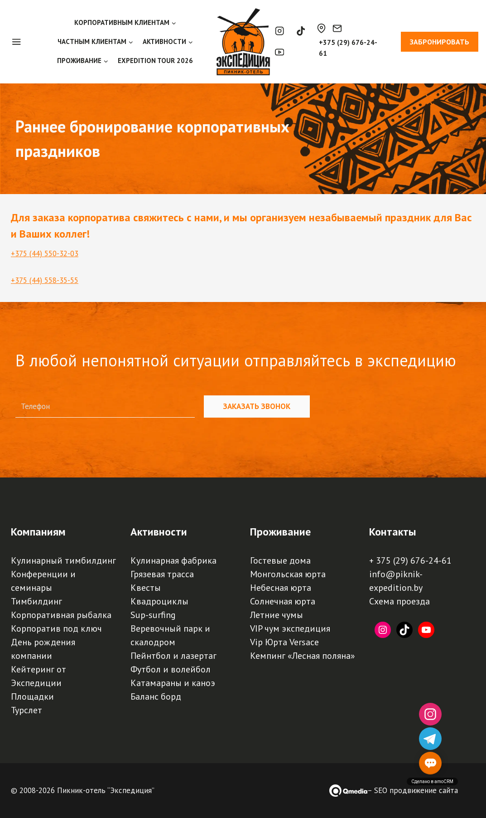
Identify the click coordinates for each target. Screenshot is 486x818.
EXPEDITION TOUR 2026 (155, 60)
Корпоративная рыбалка (61, 615)
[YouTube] (279, 52)
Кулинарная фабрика (173, 560)
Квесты (145, 588)
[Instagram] (279, 31)
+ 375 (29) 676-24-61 (410, 560)
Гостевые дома (280, 560)
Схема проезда (399, 601)
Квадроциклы (159, 601)
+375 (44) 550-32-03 (44, 253)
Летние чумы (276, 615)
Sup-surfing (153, 615)
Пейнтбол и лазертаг (173, 656)
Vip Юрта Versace (284, 642)
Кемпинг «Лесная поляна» (302, 656)
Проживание (280, 532)
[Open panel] (21, 41)
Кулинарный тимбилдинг (63, 560)
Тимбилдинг (36, 601)
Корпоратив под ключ (56, 628)
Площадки (32, 696)
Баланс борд (155, 696)
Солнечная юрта (282, 601)
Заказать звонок (256, 406)
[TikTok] (300, 31)
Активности (158, 532)
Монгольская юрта (288, 574)
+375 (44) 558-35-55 (44, 280)
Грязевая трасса (162, 574)
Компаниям (38, 532)
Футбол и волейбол (170, 669)
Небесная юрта (280, 588)
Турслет (26, 710)
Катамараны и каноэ (172, 683)
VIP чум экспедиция (290, 628)
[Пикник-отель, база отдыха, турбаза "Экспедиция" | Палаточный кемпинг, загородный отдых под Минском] (243, 42)
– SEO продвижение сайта (412, 790)
